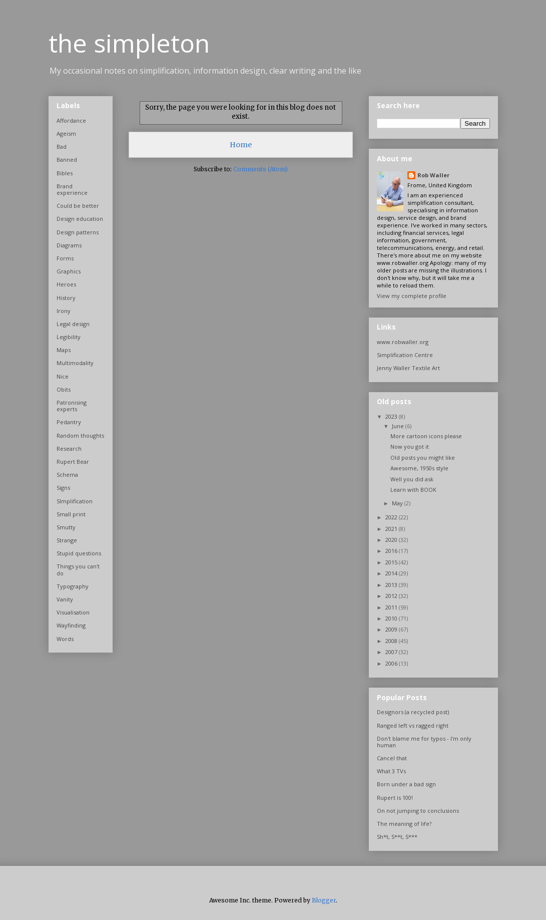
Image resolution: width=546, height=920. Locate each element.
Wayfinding (71, 625)
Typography (73, 586)
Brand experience (72, 189)
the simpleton (129, 43)
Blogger (324, 900)
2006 (392, 663)
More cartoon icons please (426, 436)
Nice (63, 376)
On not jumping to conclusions (418, 810)
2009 (392, 629)
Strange (67, 540)
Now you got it (409, 446)
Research (69, 448)
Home (241, 144)
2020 (392, 539)
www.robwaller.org (402, 342)
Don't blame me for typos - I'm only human (424, 742)
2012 (392, 595)
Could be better (78, 205)
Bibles (65, 173)
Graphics (69, 271)
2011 (392, 607)
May (398, 503)
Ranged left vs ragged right (412, 725)
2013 (392, 584)
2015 (392, 562)
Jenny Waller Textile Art (408, 368)
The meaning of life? (404, 823)
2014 (392, 573)
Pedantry (69, 422)
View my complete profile (411, 295)
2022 (392, 517)
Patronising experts (72, 406)
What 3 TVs (391, 771)
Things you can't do (78, 569)
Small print (71, 514)
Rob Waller (433, 175)
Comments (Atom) (260, 169)
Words (65, 639)
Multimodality (75, 363)
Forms (65, 258)
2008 (392, 641)
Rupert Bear (73, 461)
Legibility (69, 337)
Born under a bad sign (406, 784)
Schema (67, 474)
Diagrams (69, 245)
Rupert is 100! (395, 797)
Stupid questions (79, 553)
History (66, 297)
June (398, 426)
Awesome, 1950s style (419, 468)
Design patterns (78, 232)
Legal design (73, 324)
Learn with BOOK (413, 489)
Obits (64, 389)
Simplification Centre (405, 355)
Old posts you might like (422, 457)
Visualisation (73, 612)
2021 (392, 528)
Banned (67, 159)
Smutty (66, 527)
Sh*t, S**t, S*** (397, 836)
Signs (63, 487)
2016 (392, 550)
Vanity (65, 599)
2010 (392, 618)
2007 (392, 652)
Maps (64, 350)
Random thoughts (80, 435)
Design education (80, 218)
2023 (392, 416)
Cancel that (392, 758)
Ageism (66, 133)
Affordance (71, 120)
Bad (62, 146)
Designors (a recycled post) (413, 712)
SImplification (75, 501)
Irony (64, 311)
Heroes (66, 284)
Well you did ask (411, 479)
